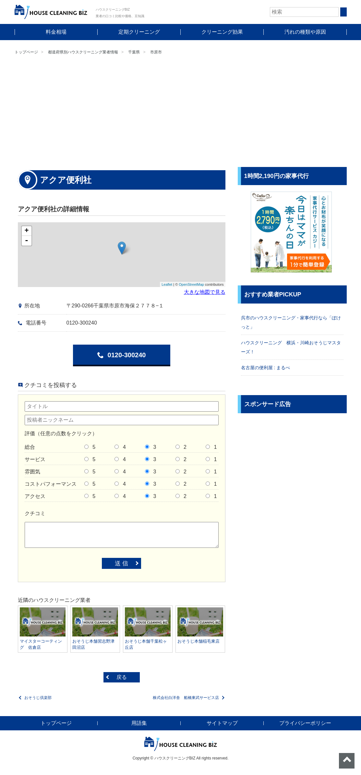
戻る (121, 677)
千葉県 (134, 52)
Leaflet (167, 284)
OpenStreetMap (191, 284)
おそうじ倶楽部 (38, 697)
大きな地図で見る (204, 292)
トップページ (26, 52)
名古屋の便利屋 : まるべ (265, 367)
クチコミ (35, 513)
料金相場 (56, 32)
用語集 (139, 723)
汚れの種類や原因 (305, 32)
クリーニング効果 (222, 32)
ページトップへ (347, 761)
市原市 (156, 52)
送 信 (121, 563)
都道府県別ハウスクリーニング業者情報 (83, 52)
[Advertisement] (180, 112)
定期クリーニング (139, 32)
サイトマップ (222, 723)
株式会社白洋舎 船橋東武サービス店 (186, 697)
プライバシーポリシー (305, 723)
